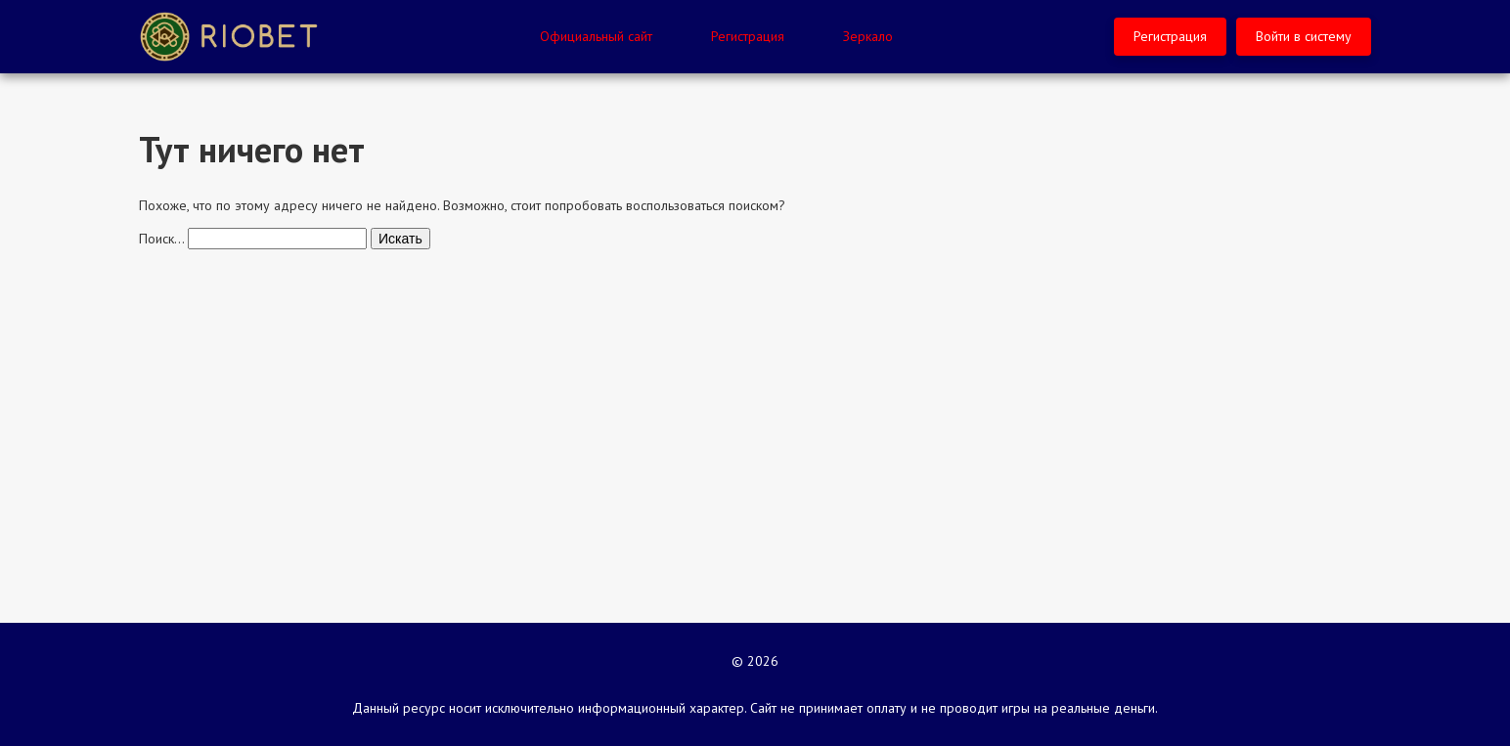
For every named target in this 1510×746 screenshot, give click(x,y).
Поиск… (161, 238)
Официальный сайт (596, 36)
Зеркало (868, 36)
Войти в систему (1304, 36)
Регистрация (747, 36)
